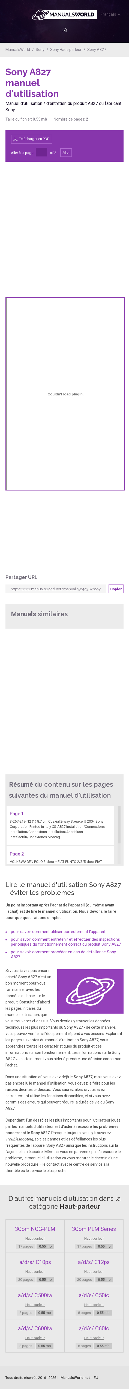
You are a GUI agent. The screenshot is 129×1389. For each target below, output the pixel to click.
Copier (116, 589)
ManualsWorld (17, 49)
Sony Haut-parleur (66, 49)
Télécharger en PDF (34, 139)
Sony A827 (96, 49)
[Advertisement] (102, 80)
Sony (40, 49)
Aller (66, 152)
